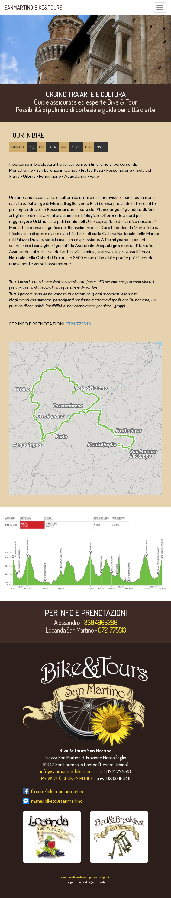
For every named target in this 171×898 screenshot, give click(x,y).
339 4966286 (100, 622)
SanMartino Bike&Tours (33, 7)
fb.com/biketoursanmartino (58, 791)
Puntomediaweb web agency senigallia (85, 877)
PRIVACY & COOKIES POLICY (67, 778)
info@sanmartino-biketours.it (68, 771)
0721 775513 (78, 323)
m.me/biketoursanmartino (56, 801)
